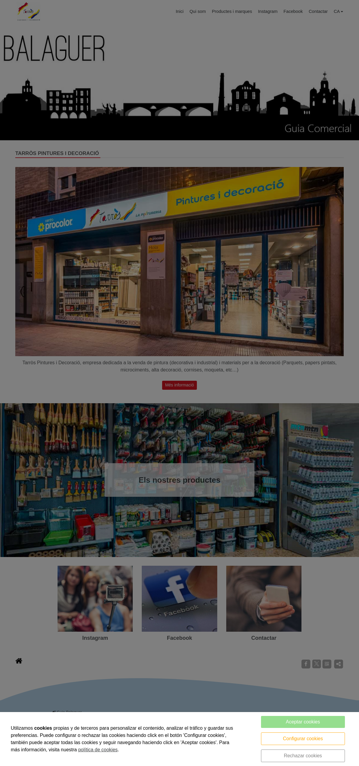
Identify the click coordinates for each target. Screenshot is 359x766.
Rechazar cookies (303, 755)
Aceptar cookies (303, 721)
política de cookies (98, 749)
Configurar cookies (303, 738)
